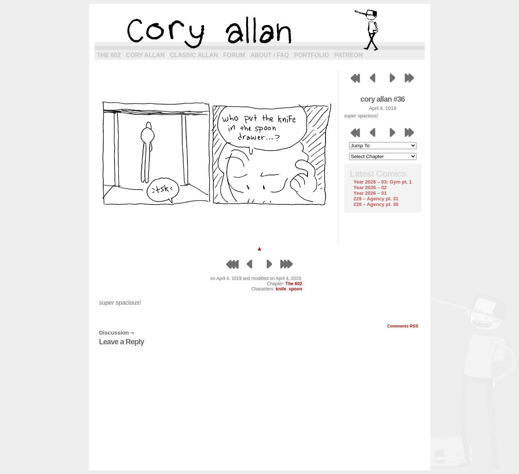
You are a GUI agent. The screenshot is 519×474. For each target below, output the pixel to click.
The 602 (109, 55)
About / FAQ (269, 55)
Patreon (348, 55)
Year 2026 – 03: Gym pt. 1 (383, 182)
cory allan (260, 29)
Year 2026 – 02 (370, 187)
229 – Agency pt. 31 (376, 198)
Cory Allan (145, 55)
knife (281, 289)
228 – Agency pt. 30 (376, 204)
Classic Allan (194, 55)
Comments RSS (402, 326)
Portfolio (311, 55)
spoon (295, 289)
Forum (234, 55)
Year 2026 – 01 (370, 193)
